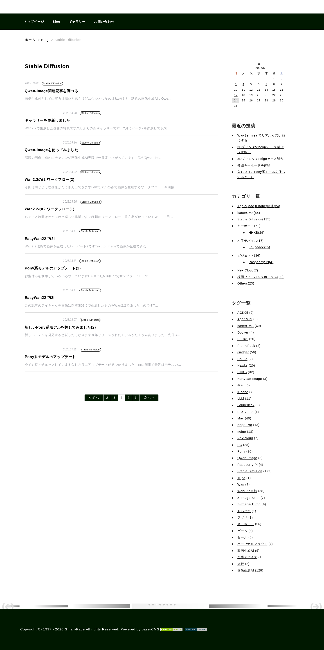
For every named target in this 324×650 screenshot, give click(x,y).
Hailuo (242, 359)
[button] (149, 604)
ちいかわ (244, 511)
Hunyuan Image (249, 379)
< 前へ (94, 397)
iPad (240, 385)
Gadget (243, 352)
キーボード (245, 524)
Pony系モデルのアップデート (50, 357)
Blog (56, 21)
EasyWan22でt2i (40, 239)
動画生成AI (245, 550)
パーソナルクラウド (252, 544)
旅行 (240, 564)
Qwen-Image (247, 458)
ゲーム (242, 531)
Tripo (241, 478)
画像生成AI (245, 570)
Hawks (242, 365)
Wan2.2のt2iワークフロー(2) (49, 180)
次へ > (149, 397)
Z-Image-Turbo (249, 504)
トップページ (34, 21)
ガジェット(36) (248, 255)
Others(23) (245, 283)
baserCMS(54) (248, 213)
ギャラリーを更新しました (47, 120)
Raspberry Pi (247, 464)
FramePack (246, 345)
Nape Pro (244, 425)
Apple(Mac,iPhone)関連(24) (258, 206)
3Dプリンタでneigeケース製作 (260, 159)
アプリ (242, 517)
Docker (242, 332)
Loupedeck (245, 405)
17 (235, 95)
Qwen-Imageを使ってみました (51, 150)
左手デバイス (247, 557)
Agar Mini (244, 319)
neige (241, 431)
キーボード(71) (248, 226)
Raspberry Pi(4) (261, 262)
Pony (241, 451)
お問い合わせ (104, 21)
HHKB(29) (256, 232)
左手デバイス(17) (250, 240)
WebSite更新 (247, 491)
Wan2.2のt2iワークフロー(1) (49, 209)
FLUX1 (242, 339)
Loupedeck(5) (259, 247)
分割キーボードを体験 (254, 165)
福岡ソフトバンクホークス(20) (260, 277)
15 (274, 89)
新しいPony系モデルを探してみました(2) (60, 327)
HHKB (242, 372)
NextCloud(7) (247, 270)
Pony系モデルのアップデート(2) (53, 268)
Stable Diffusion (52, 83)
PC (239, 445)
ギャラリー (77, 21)
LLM (240, 398)
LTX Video (245, 412)
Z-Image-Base (248, 498)
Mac (240, 418)
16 (281, 89)
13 (258, 89)
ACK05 (242, 312)
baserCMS (245, 326)
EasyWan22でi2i (40, 298)
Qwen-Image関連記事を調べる (51, 91)
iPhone (242, 392)
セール (242, 537)
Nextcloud (245, 438)
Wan (240, 484)
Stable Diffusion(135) (253, 219)
